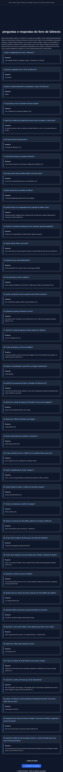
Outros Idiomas (46, 2)
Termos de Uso (37, 2)
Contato (14, 2)
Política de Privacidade (26, 2)
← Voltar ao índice (31, 760)
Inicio (9, 2)
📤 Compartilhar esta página (31, 766)
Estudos (53, 2)
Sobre (18, 2)
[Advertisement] (31, 15)
